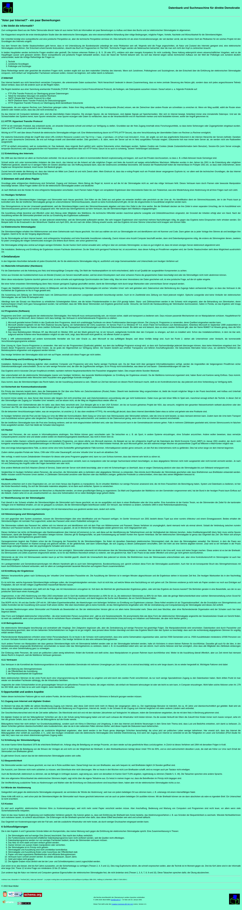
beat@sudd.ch (115, 900)
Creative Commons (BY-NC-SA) (122, 905)
